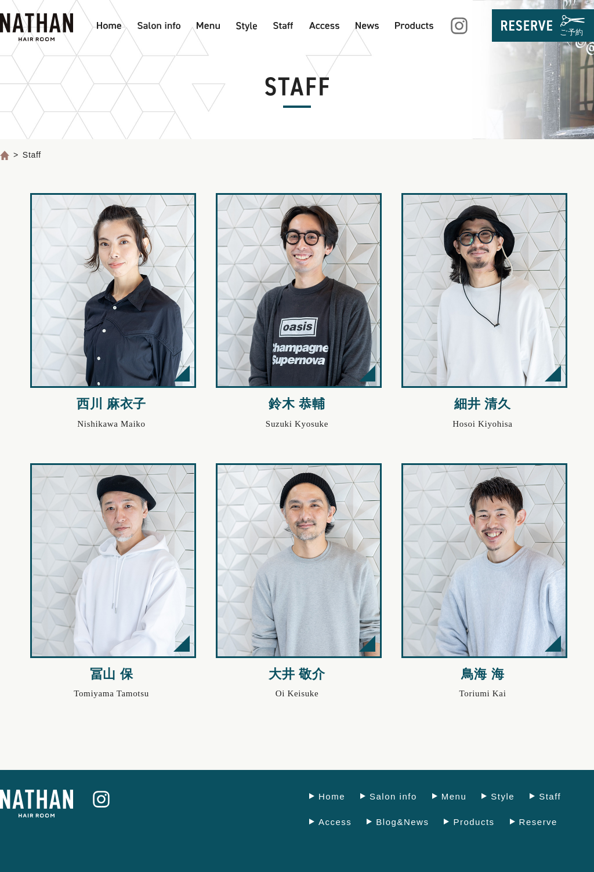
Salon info (393, 796)
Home (331, 796)
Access (335, 822)
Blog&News (402, 822)
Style (503, 796)
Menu (454, 796)
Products (473, 822)
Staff (550, 796)
